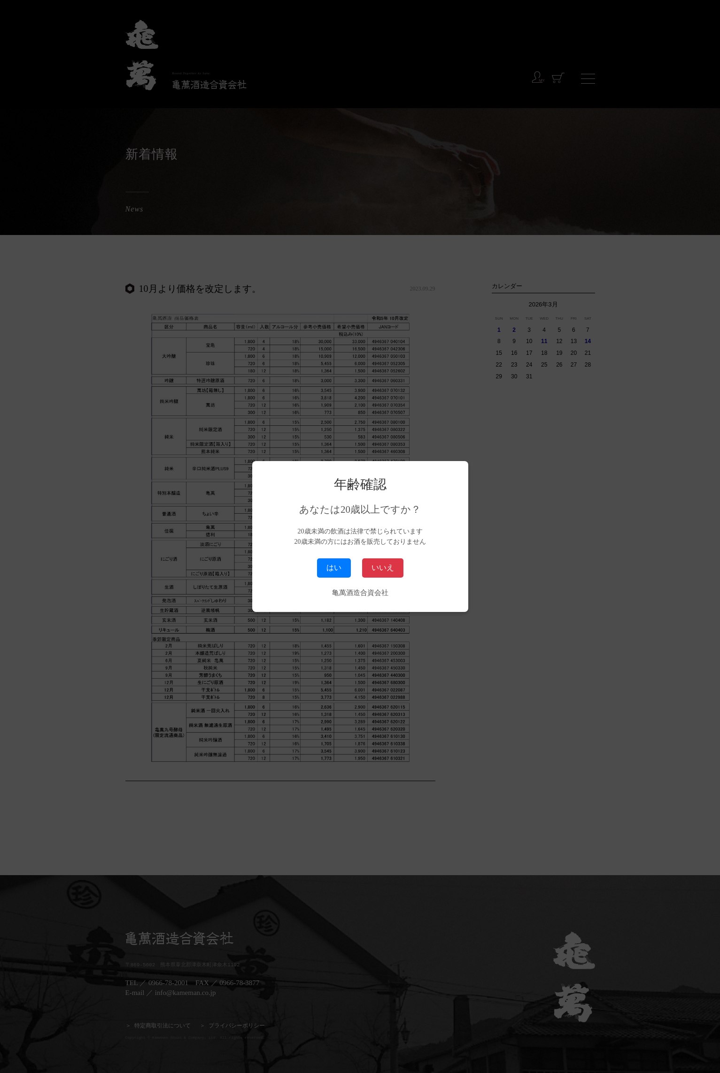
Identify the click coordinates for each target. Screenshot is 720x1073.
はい (333, 568)
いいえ (383, 568)
